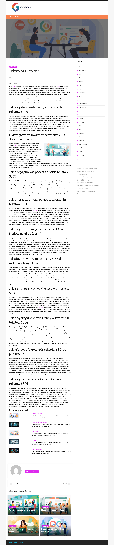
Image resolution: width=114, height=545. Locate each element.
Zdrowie (81, 159)
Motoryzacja (82, 100)
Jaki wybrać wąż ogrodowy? (84, 177)
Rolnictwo (81, 122)
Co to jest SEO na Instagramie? (39, 422)
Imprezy (81, 89)
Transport (81, 136)
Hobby (80, 85)
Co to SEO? (34, 440)
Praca (80, 111)
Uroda (80, 148)
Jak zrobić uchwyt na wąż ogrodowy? (87, 168)
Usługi (80, 151)
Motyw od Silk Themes (16, 542)
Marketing (21, 61)
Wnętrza (81, 155)
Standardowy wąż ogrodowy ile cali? (87, 171)
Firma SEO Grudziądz (83, 180)
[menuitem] (14, 17)
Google (35, 210)
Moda (80, 96)
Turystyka (81, 140)
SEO (14, 86)
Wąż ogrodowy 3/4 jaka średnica (86, 191)
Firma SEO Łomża (82, 174)
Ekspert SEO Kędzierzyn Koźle (52, 510)
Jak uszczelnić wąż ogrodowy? (85, 182)
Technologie (82, 133)
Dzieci (80, 74)
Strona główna (14, 16)
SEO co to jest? (35, 431)
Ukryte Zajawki (83, 144)
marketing (40, 307)
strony (58, 86)
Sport (80, 129)
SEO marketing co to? (37, 449)
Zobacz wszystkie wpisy (32, 471)
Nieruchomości (83, 103)
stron (16, 145)
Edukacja (81, 78)
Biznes (80, 66)
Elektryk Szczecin (82, 194)
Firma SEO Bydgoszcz (83, 188)
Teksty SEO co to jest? (37, 413)
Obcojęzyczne (82, 107)
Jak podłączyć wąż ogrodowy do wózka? (88, 185)
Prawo (80, 114)
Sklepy (80, 125)
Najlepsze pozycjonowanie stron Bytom (21, 530)
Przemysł (81, 118)
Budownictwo (82, 70)
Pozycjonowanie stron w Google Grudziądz (53, 530)
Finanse (81, 81)
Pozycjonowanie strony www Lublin (22, 510)
